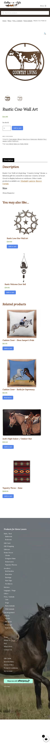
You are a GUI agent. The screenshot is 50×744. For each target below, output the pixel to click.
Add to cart (17, 128)
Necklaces (8, 583)
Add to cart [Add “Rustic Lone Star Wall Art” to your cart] (12, 246)
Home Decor (26, 139)
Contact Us (8, 649)
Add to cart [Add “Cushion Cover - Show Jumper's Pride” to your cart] (8, 348)
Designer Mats (10, 558)
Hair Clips (8, 580)
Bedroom (8, 539)
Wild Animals (9, 609)
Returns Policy (9, 661)
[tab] (8, 160)
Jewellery (7, 568)
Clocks (7, 555)
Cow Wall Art (9, 143)
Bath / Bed (8, 533)
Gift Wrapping (9, 546)
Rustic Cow (17, 143)
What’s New (8, 646)
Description (8, 160)
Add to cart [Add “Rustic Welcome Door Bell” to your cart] (10, 292)
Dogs (7, 602)
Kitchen (6, 587)
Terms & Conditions (11, 668)
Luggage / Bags (9, 590)
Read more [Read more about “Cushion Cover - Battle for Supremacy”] (8, 397)
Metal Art (40, 139)
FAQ (5, 643)
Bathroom (8, 536)
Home (4, 21)
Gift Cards (7, 658)
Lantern (32, 181)
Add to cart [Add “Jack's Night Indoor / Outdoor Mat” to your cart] (8, 446)
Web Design (7, 686)
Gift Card (7, 543)
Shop (9, 21)
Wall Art (9, 140)
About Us (7, 640)
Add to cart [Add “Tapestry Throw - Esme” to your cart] (8, 496)
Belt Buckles (9, 571)
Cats (6, 599)
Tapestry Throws (11, 564)
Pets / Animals (17, 21)
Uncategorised (9, 612)
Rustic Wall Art (24, 143)
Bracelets (8, 574)
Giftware (19, 139)
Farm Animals (28, 21)
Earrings (8, 577)
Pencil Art (8, 624)
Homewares (33, 139)
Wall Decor (15, 140)
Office (6, 593)
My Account (8, 671)
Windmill (24, 181)
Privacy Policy (9, 664)
